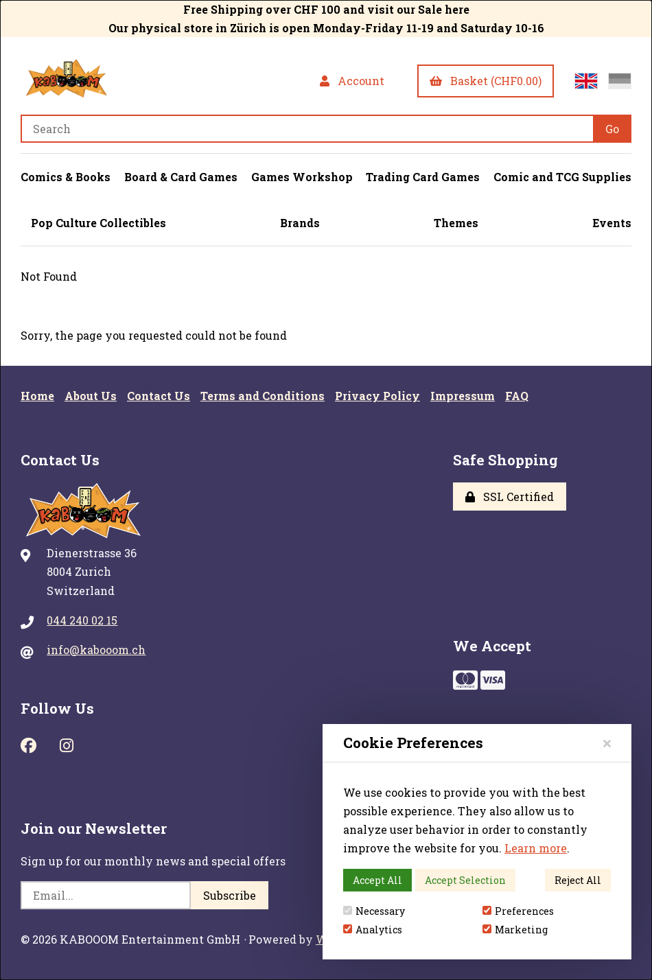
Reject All (578, 880)
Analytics (372, 929)
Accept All (377, 880)
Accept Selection (465, 880)
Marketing (515, 929)
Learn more (535, 848)
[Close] (607, 743)
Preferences (518, 911)
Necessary (374, 911)
